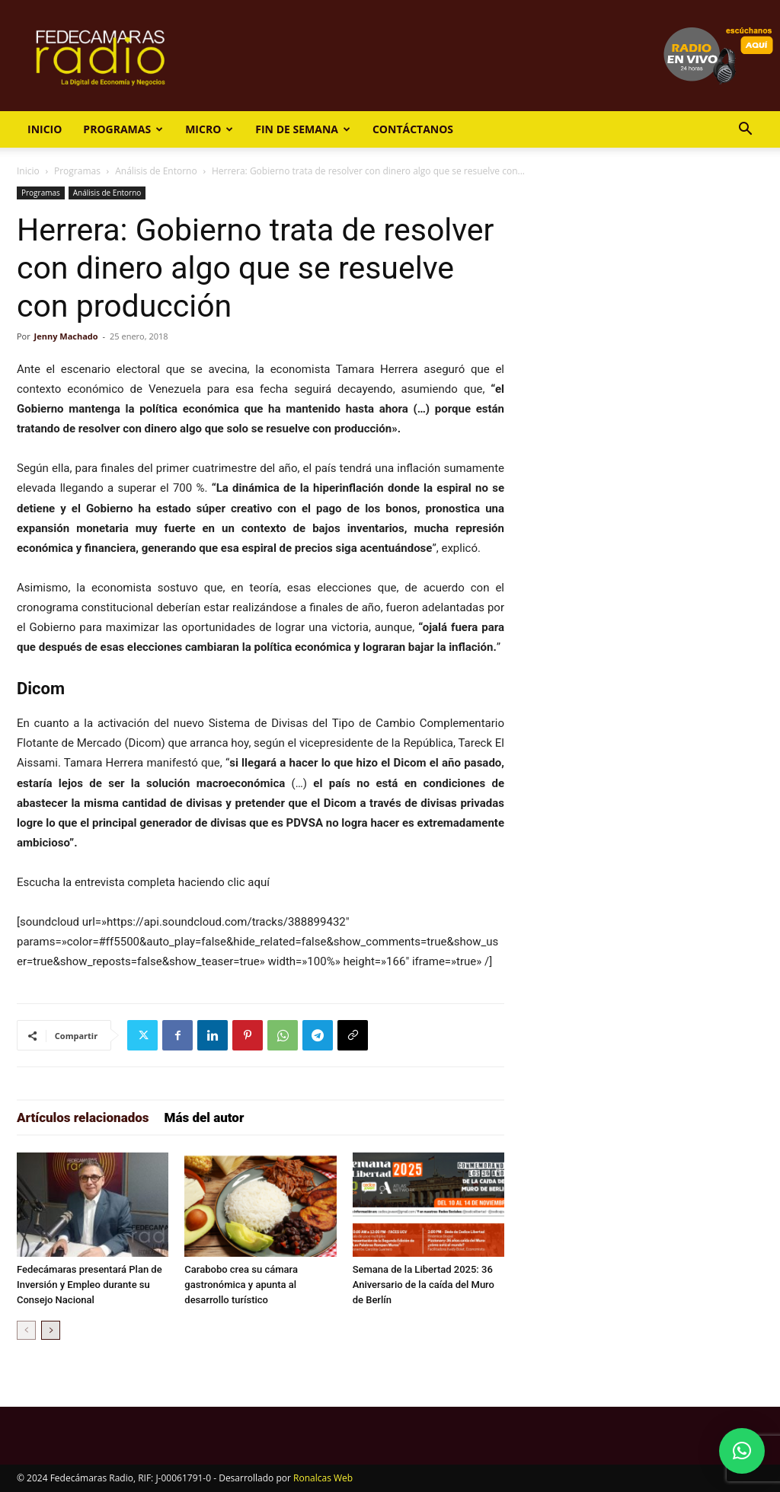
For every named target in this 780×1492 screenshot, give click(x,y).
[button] (745, 130)
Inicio (44, 129)
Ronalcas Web (323, 1477)
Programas (123, 129)
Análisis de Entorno (156, 170)
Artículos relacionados (83, 1117)
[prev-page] (26, 1330)
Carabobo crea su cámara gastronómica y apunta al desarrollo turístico (241, 1285)
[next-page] (50, 1330)
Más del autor (205, 1117)
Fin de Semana (302, 129)
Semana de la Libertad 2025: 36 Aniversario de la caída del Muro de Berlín (423, 1285)
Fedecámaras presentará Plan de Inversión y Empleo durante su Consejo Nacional (89, 1285)
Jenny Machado (66, 336)
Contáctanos (412, 129)
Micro (209, 129)
